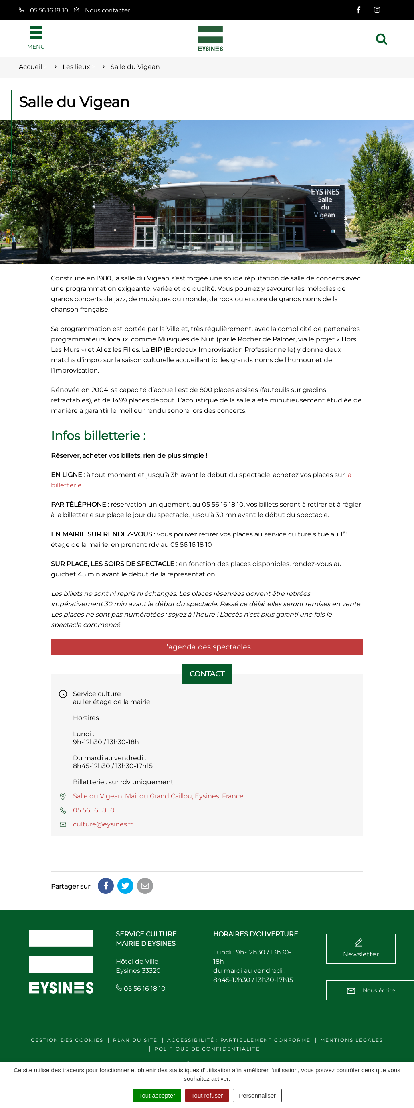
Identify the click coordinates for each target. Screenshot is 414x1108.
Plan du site (135, 1040)
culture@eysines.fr (103, 824)
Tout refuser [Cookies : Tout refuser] (207, 1095)
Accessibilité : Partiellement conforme (239, 1040)
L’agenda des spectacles (207, 647)
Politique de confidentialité (207, 1049)
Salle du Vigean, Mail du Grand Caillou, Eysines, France (158, 796)
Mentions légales (351, 1040)
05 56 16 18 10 (94, 810)
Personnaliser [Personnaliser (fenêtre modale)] (257, 1095)
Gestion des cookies (67, 1040)
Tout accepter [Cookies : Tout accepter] (157, 1095)
